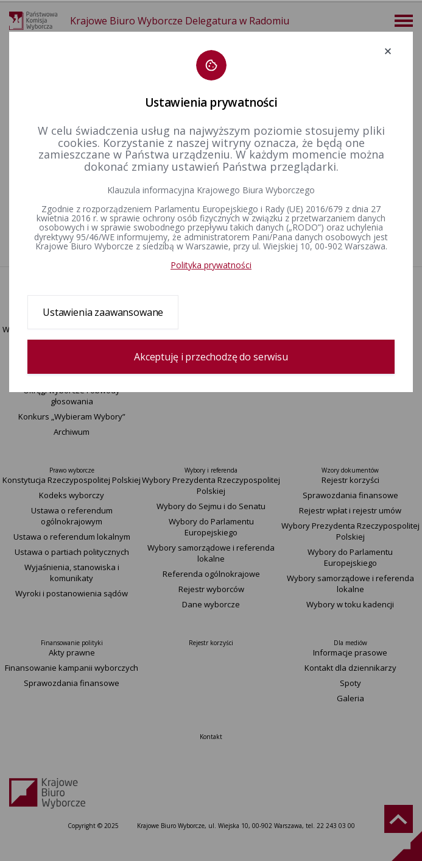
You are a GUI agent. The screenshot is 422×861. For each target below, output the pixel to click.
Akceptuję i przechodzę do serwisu (211, 356)
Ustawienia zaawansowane (103, 312)
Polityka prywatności (211, 265)
